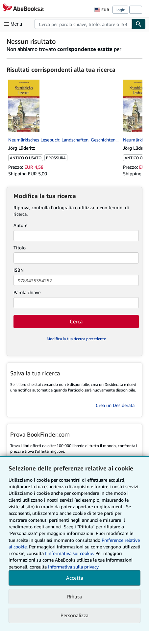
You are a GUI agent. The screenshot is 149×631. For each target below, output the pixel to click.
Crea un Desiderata (115, 405)
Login (120, 9)
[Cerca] (138, 24)
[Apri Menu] (14, 24)
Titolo (19, 247)
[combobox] (83, 24)
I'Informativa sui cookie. (69, 553)
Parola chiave (26, 292)
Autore (20, 225)
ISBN (18, 270)
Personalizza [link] (74, 615)
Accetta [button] (74, 578)
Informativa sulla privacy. (73, 566)
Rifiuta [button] (74, 596)
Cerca (76, 321)
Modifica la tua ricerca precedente (76, 338)
